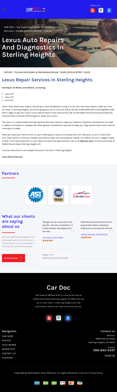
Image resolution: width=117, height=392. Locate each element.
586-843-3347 (86, 141)
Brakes (45, 254)
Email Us (110, 355)
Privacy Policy (96, 373)
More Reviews (13, 258)
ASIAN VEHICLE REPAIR (29, 31)
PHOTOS (6, 340)
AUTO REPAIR (9, 344)
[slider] (47, 240)
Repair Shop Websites (45, 373)
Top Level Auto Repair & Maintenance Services (36, 72)
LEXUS (47, 31)
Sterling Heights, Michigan (55, 258)
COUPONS (7, 357)
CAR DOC (9, 27)
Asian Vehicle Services (12, 156)
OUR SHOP (7, 336)
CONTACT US (9, 353)
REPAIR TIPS (8, 349)
